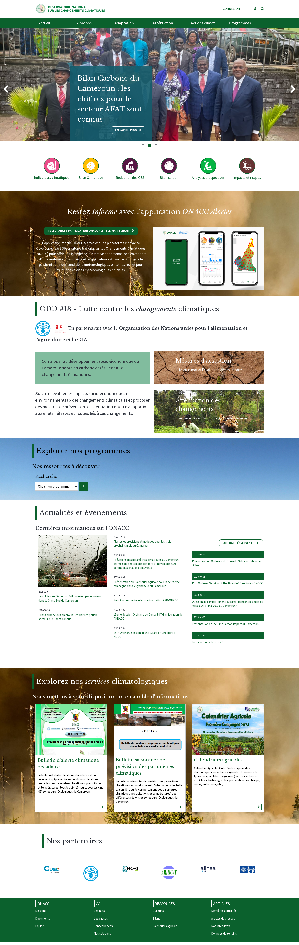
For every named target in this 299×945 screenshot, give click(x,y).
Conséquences (103, 926)
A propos (84, 22)
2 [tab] (149, 145)
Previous (6, 89)
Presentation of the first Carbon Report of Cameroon (225, 624)
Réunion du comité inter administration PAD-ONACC (146, 600)
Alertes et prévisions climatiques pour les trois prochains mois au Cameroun (142, 543)
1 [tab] (143, 145)
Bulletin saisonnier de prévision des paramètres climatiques (145, 766)
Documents (42, 918)
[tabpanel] (149, 84)
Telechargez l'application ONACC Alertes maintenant (89, 231)
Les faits (99, 911)
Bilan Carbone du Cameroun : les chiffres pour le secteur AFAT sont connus (68, 617)
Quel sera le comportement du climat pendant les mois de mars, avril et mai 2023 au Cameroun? (227, 604)
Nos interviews (220, 926)
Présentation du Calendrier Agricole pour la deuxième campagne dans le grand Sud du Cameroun (147, 584)
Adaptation (124, 22)
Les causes (101, 918)
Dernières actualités (224, 911)
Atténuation (163, 22)
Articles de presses (223, 918)
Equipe (39, 926)
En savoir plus (126, 130)
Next (293, 89)
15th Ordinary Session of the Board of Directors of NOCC (227, 583)
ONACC (43, 903)
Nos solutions (102, 933)
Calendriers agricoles (218, 760)
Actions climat (203, 22)
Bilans (156, 918)
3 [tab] (156, 145)
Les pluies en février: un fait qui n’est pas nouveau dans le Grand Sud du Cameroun (69, 598)
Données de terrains (224, 933)
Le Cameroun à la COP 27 (207, 642)
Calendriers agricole (165, 926)
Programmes (240, 22)
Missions (40, 911)
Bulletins (158, 911)
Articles (221, 903)
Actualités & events (238, 543)
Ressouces (165, 903)
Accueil (44, 22)
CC (98, 903)
